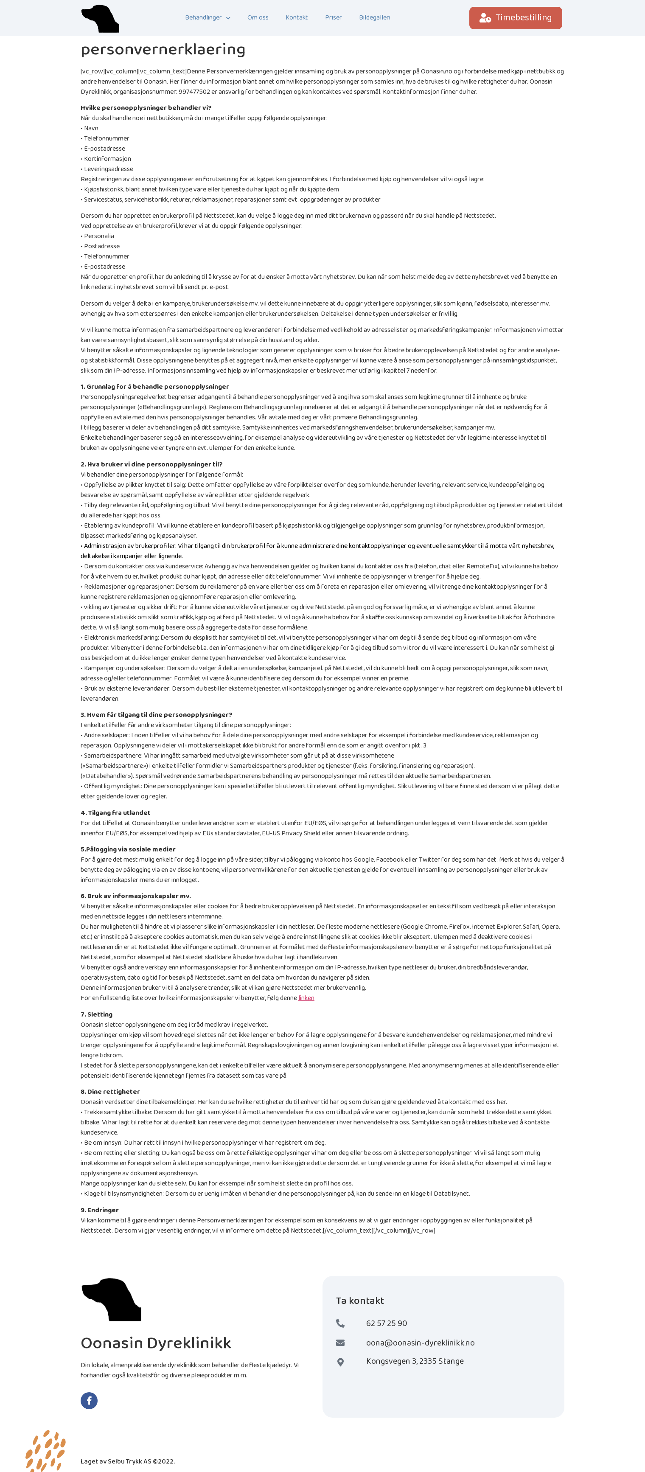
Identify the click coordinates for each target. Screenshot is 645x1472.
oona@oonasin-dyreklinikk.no (420, 1343)
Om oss (258, 17)
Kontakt (297, 17)
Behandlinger (207, 18)
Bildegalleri (374, 17)
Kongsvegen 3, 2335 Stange (415, 1361)
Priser (333, 17)
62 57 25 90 (386, 1323)
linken (306, 998)
